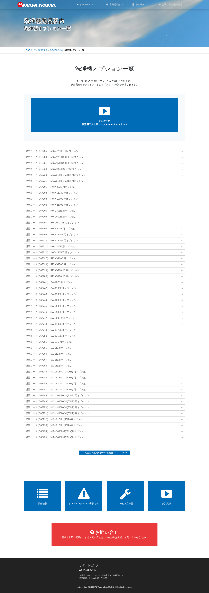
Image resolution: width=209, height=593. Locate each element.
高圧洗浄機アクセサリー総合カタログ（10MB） (105, 453)
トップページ (85, 4)
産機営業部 (113, 4)
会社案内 (138, 4)
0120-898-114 (88, 570)
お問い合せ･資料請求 (171, 4)
